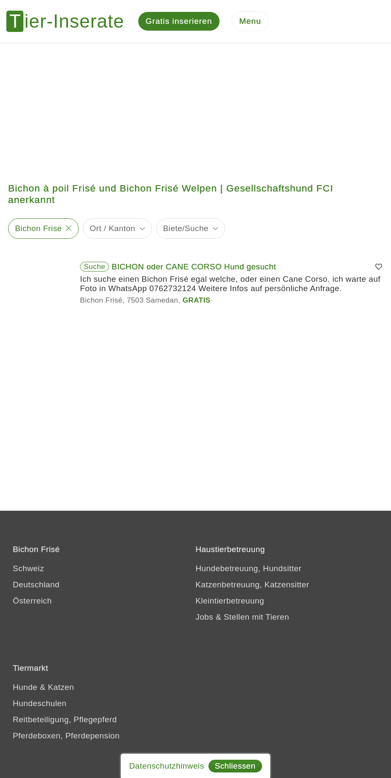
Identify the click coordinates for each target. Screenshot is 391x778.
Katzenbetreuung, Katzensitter (252, 584)
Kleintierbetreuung (230, 600)
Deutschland (36, 584)
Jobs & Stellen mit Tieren (242, 616)
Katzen (61, 687)
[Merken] (378, 267)
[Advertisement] (195, 106)
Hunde (25, 687)
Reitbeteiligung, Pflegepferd (65, 719)
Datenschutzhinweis (166, 765)
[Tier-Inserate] (70, 21)
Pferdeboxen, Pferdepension (66, 735)
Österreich (32, 600)
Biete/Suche (185, 228)
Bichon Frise (38, 228)
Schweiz (28, 568)
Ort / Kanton (112, 228)
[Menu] (250, 21)
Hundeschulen (39, 703)
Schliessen (235, 765)
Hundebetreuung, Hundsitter (249, 568)
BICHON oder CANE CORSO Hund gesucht (193, 266)
